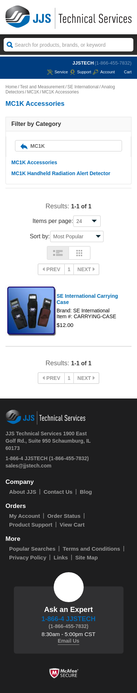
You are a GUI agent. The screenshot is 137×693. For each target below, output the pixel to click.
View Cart (72, 524)
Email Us (68, 641)
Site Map (86, 557)
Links (61, 557)
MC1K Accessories (34, 162)
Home (11, 86)
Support (80, 72)
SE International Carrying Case (87, 299)
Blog (86, 492)
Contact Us (57, 492)
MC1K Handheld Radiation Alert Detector (60, 173)
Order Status (63, 516)
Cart (124, 72)
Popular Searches (32, 549)
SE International (82, 86)
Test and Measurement (42, 86)
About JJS (22, 492)
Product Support (30, 524)
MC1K (33, 92)
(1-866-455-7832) (113, 63)
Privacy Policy (27, 557)
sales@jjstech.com (28, 466)
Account (104, 72)
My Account (24, 516)
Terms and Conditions (91, 549)
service (57, 72)
